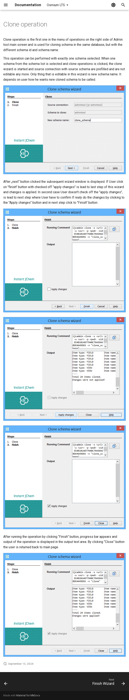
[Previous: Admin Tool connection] (6, 683)
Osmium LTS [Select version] (56, 5)
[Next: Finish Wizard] (108, 683)
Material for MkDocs (28, 695)
